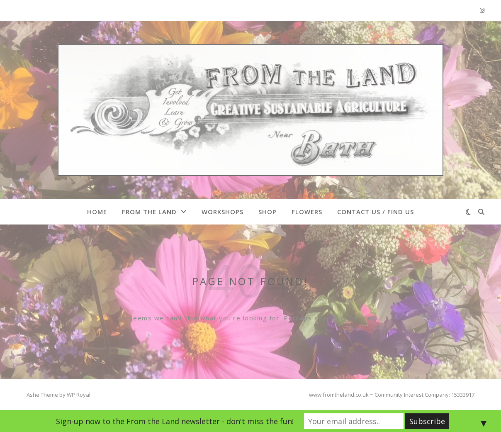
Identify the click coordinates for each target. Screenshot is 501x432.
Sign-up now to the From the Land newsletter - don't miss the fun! (175, 421)
